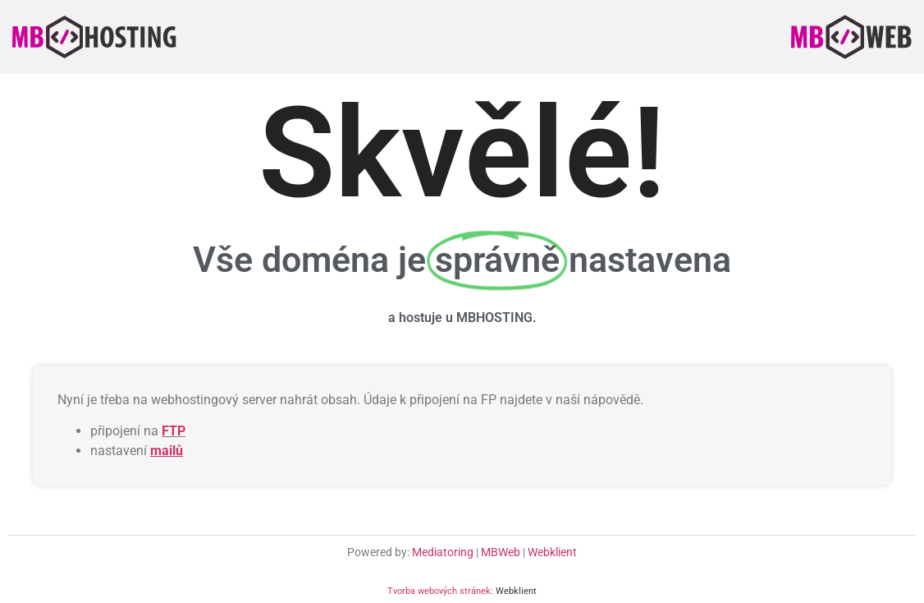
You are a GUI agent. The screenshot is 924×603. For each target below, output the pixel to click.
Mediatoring (442, 552)
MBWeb (500, 552)
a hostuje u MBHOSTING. (462, 317)
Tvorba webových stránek (439, 591)
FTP (173, 431)
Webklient (552, 552)
